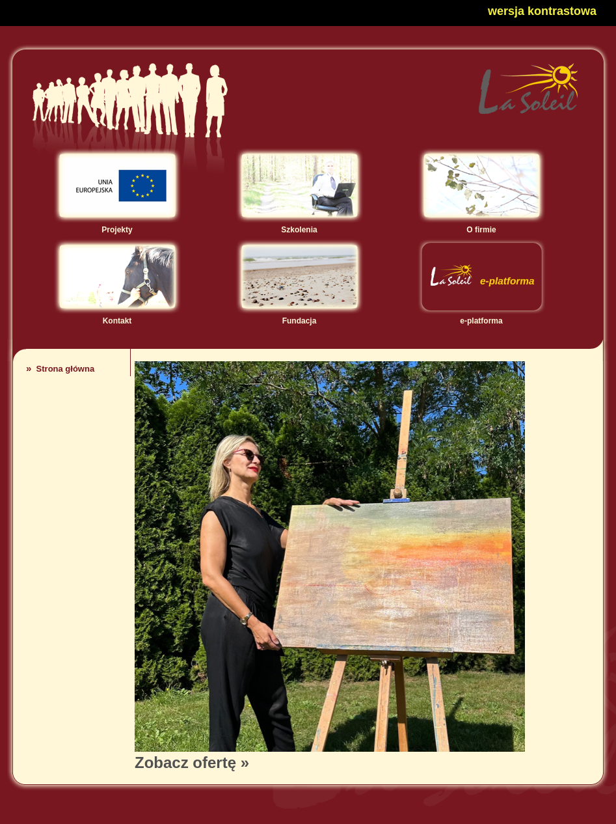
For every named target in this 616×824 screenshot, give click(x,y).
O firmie (482, 225)
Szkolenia (299, 225)
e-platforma (482, 316)
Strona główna (60, 369)
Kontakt (117, 316)
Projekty (117, 225)
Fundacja (299, 316)
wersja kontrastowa (542, 11)
